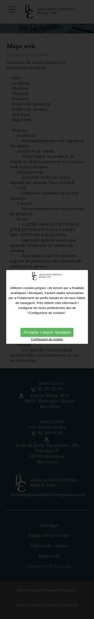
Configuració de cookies (47, 338)
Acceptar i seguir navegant (47, 331)
